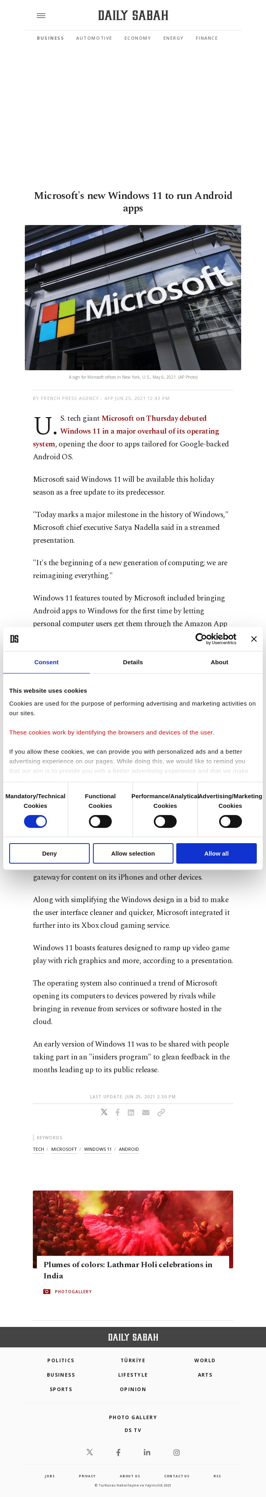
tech (38, 1149)
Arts (205, 1374)
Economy (138, 38)
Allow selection (133, 853)
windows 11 (98, 1149)
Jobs (49, 1476)
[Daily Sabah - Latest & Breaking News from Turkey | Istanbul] (133, 15)
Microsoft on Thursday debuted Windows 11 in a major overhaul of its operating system (126, 431)
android (129, 1149)
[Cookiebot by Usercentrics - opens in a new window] (201, 639)
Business (50, 38)
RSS (217, 1476)
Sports (61, 1389)
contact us (176, 1476)
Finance (207, 38)
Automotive (94, 38)
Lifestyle (133, 1374)
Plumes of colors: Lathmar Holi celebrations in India (127, 1270)
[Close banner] (254, 639)
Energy (173, 38)
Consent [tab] (46, 662)
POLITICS (61, 1360)
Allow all (216, 853)
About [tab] (219, 662)
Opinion (133, 1389)
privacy (87, 1476)
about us (130, 1476)
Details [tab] (133, 662)
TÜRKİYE (133, 1360)
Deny (49, 853)
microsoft (64, 1149)
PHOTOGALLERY (73, 1291)
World (205, 1360)
